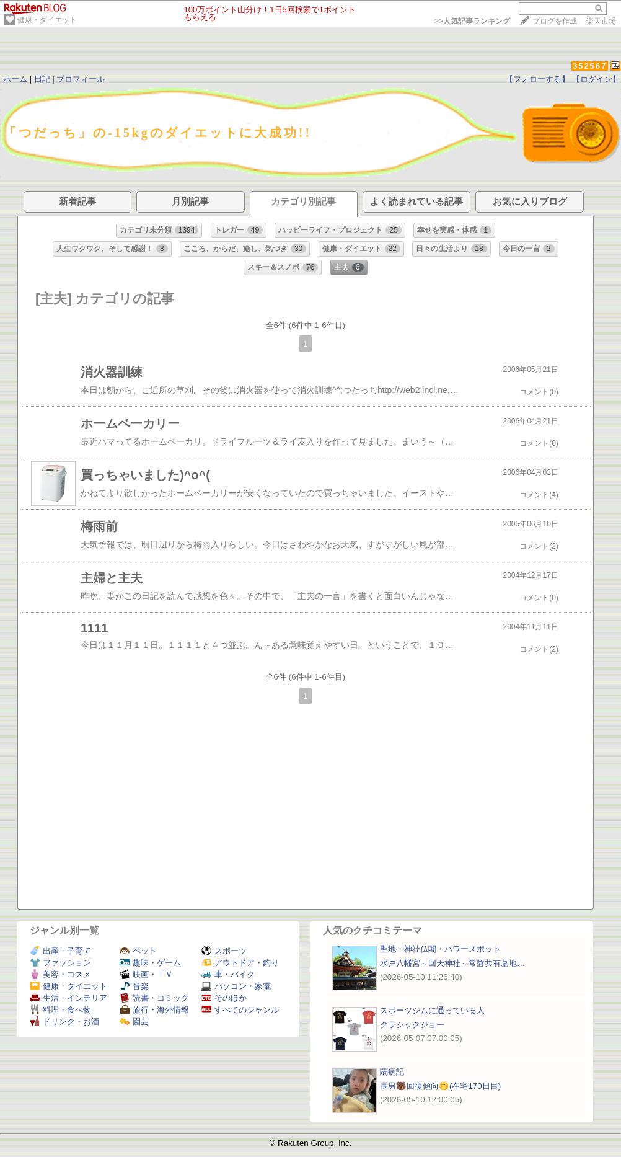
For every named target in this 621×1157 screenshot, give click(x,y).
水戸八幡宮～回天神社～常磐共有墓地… (452, 963)
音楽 (134, 986)
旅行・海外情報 (154, 1009)
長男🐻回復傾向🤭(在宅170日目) (440, 1086)
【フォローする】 (537, 79)
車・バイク (228, 974)
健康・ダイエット (47, 20)
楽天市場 (601, 21)
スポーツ (224, 950)
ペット (138, 950)
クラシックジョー (412, 1024)
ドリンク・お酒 (64, 1021)
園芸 (134, 1021)
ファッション (60, 962)
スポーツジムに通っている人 (432, 1010)
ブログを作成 (554, 21)
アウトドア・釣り (240, 962)
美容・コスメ (60, 974)
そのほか (224, 998)
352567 (590, 66)
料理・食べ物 (60, 1009)
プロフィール (80, 79)
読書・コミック (154, 998)
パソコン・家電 (236, 986)
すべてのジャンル (240, 1009)
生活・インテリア (68, 998)
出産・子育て (60, 950)
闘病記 (392, 1071)
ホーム (15, 79)
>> (472, 21)
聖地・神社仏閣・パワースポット (440, 949)
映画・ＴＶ (146, 974)
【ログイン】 (596, 79)
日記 (42, 79)
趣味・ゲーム (150, 962)
